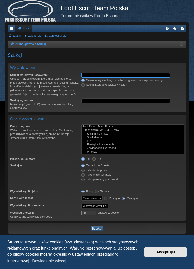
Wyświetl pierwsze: (22, 212)
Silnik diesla (132, 137)
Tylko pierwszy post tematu (100, 179)
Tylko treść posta (94, 170)
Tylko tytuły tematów (96, 174)
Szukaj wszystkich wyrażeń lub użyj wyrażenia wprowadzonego (122, 80)
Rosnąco (112, 198)
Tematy (102, 191)
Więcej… (12, 29)
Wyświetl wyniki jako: (24, 191)
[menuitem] (167, 28)
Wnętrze (132, 152)
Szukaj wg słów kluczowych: (29, 74)
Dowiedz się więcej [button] (49, 261)
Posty (87, 191)
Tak (85, 158)
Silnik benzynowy (132, 134)
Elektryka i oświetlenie (132, 144)
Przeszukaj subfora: (23, 158)
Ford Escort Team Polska (132, 126)
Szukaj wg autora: (22, 100)
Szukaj (16, 35)
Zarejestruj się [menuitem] (183, 29)
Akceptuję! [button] (165, 252)
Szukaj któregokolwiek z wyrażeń (104, 84)
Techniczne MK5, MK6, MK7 (132, 130)
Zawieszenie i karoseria (132, 148)
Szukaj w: (16, 165)
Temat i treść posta (95, 165)
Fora (26, 28)
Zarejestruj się (57, 35)
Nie (97, 158)
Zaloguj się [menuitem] (176, 29)
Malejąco (130, 198)
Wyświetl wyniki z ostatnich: (28, 205)
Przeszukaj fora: (20, 126)
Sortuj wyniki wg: (21, 197)
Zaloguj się (34, 35)
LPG (132, 141)
